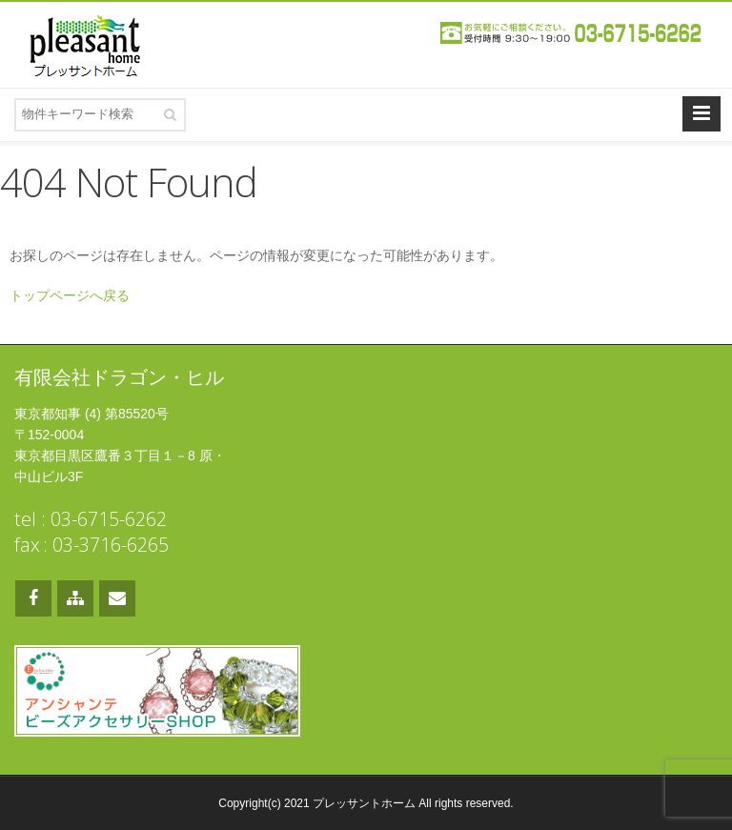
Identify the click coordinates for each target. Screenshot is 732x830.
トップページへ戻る (70, 295)
